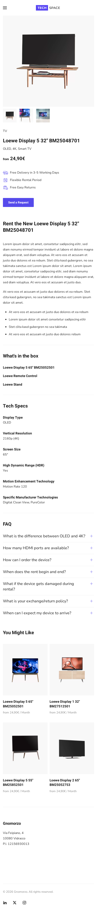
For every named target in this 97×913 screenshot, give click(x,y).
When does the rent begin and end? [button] (34, 571)
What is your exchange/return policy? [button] (35, 601)
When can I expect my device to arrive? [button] (37, 613)
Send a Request (18, 202)
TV (5, 131)
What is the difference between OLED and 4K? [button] (44, 536)
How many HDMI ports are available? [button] (36, 548)
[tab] (10, 115)
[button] (5, 8)
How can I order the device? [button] (27, 560)
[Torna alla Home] (48, 8)
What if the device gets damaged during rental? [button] (38, 586)
